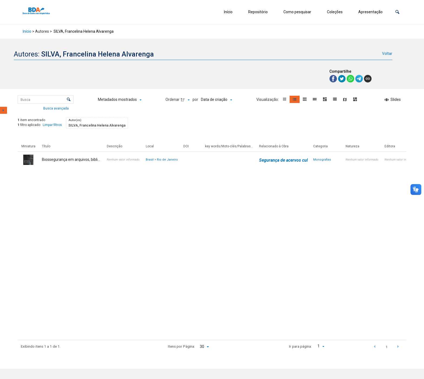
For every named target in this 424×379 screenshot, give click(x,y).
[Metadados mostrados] (119, 100)
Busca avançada (56, 108)
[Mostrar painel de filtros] (3, 110)
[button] (397, 12)
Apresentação (370, 12)
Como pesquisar (297, 12)
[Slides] (393, 100)
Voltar (387, 53)
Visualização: (268, 99)
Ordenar (172, 99)
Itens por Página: (181, 346)
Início (228, 12)
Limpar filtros (52, 125)
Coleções (335, 12)
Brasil (150, 159)
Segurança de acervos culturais (289, 160)
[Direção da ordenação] (186, 100)
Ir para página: (300, 346)
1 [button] (387, 347)
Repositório (258, 12)
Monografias (322, 159)
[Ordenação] (216, 100)
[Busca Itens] (46, 99)
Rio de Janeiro (167, 159)
